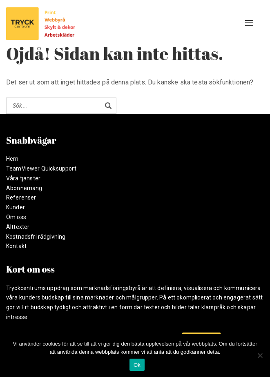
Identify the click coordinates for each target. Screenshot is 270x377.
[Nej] (260, 355)
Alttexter (17, 227)
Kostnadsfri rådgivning (36, 236)
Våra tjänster (23, 178)
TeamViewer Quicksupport (41, 168)
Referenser (21, 197)
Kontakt (16, 246)
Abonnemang (24, 188)
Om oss (16, 217)
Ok (137, 365)
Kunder (15, 207)
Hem (12, 158)
